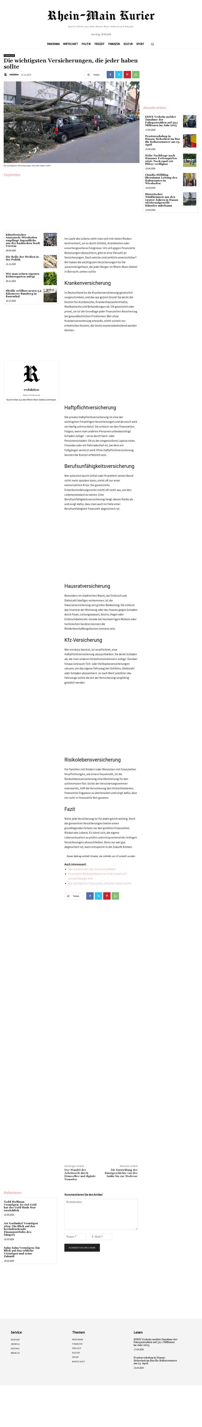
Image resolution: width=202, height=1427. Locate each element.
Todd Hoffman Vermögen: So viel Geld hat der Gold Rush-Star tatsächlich (20, 1206)
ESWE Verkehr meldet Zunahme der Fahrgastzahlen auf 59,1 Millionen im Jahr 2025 (161, 121)
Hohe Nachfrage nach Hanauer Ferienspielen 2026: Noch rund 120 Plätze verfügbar (161, 160)
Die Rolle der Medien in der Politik (22, 258)
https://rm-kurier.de (31, 395)
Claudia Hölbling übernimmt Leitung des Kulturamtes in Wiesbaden (161, 179)
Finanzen (9, 55)
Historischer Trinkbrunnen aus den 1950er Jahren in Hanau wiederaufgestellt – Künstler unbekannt (161, 199)
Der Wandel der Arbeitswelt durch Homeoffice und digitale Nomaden (80, 1174)
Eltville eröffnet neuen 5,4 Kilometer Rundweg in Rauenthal (24, 293)
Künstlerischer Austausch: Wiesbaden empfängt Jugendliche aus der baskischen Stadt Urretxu (23, 240)
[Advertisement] (31, 203)
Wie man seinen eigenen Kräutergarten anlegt (22, 275)
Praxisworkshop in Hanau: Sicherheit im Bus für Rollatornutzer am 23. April (162, 140)
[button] (152, 44)
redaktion (14, 74)
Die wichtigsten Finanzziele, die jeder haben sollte (99, 883)
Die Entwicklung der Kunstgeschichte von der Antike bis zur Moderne (121, 1173)
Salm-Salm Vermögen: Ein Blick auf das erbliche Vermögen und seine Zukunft (22, 1252)
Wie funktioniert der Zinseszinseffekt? (92, 869)
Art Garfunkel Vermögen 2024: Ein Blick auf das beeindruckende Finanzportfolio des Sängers (21, 1229)
